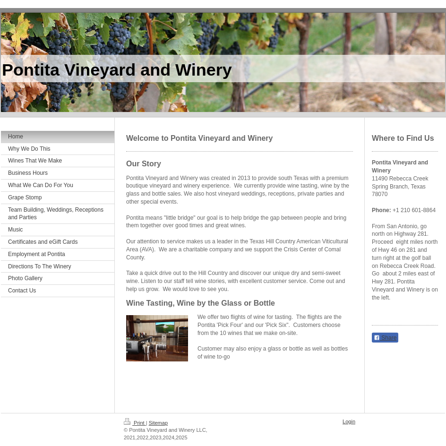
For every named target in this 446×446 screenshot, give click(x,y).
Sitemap (158, 423)
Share (385, 337)
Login (349, 421)
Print (135, 423)
